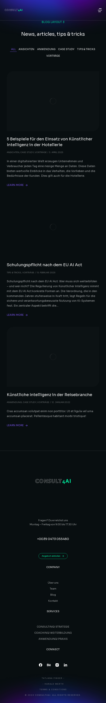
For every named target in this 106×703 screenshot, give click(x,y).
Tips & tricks (86, 49)
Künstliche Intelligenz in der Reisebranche (49, 394)
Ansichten (26, 49)
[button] (100, 10)
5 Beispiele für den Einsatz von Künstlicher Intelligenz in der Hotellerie (49, 141)
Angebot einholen (53, 556)
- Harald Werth (53, 684)
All (13, 49)
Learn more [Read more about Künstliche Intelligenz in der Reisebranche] (17, 425)
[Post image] (53, 101)
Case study (66, 49)
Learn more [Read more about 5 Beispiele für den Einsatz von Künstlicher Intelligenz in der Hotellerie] (17, 185)
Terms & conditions (53, 689)
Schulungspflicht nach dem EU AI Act (44, 264)
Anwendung (46, 49)
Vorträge (53, 55)
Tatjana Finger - (53, 678)
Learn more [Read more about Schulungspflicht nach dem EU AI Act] (17, 315)
